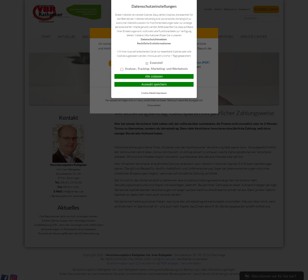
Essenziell (154, 63)
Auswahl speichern (154, 84)
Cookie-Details (148, 93)
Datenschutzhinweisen (154, 39)
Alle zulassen (154, 76)
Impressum (161, 93)
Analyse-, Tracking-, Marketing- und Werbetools (154, 69)
